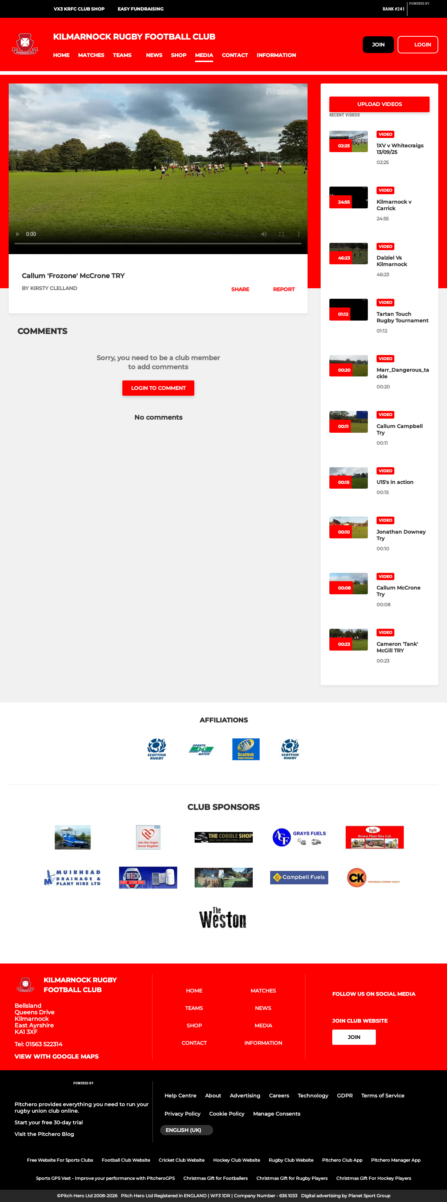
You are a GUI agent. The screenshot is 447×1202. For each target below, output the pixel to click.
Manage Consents (276, 1114)
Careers (279, 1095)
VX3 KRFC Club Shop (79, 9)
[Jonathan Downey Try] (403, 543)
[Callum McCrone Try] (403, 599)
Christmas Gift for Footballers (215, 1178)
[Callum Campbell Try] (403, 438)
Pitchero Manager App (395, 1160)
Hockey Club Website (236, 1160)
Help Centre (180, 1095)
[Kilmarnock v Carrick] (403, 213)
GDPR (345, 1095)
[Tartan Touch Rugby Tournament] (403, 326)
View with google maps (56, 1056)
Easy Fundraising (140, 9)
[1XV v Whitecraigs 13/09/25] (403, 157)
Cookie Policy (226, 1114)
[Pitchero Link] (423, 12)
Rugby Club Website (291, 1160)
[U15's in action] (403, 491)
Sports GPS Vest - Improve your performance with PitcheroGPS (105, 1178)
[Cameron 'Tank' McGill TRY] (403, 656)
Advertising (245, 1095)
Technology (313, 1095)
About (213, 1095)
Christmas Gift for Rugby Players (292, 1178)
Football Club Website (126, 1160)
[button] (61, 55)
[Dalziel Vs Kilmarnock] (403, 269)
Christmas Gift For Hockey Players (373, 1178)
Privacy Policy (182, 1114)
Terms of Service (383, 1095)
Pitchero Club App (342, 1160)
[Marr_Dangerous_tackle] (403, 381)
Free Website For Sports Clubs (60, 1160)
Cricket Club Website (181, 1160)
